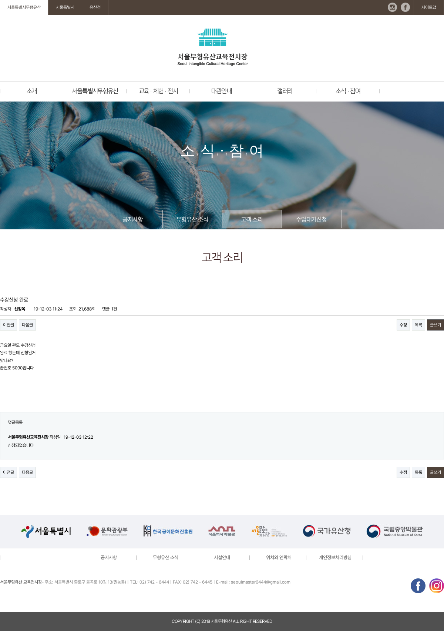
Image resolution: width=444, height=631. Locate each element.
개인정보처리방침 (335, 557)
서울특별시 (65, 7)
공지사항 (132, 219)
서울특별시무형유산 (24, 7)
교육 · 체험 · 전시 (158, 91)
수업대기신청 (311, 219)
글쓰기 (435, 325)
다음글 (27, 325)
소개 (32, 91)
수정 (403, 325)
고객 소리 (251, 219)
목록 (418, 325)
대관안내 (221, 91)
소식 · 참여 (348, 91)
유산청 (95, 7)
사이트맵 (428, 7)
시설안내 (222, 557)
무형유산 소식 (192, 219)
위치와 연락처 (279, 557)
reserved (262, 621)
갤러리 (284, 91)
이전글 (8, 325)
